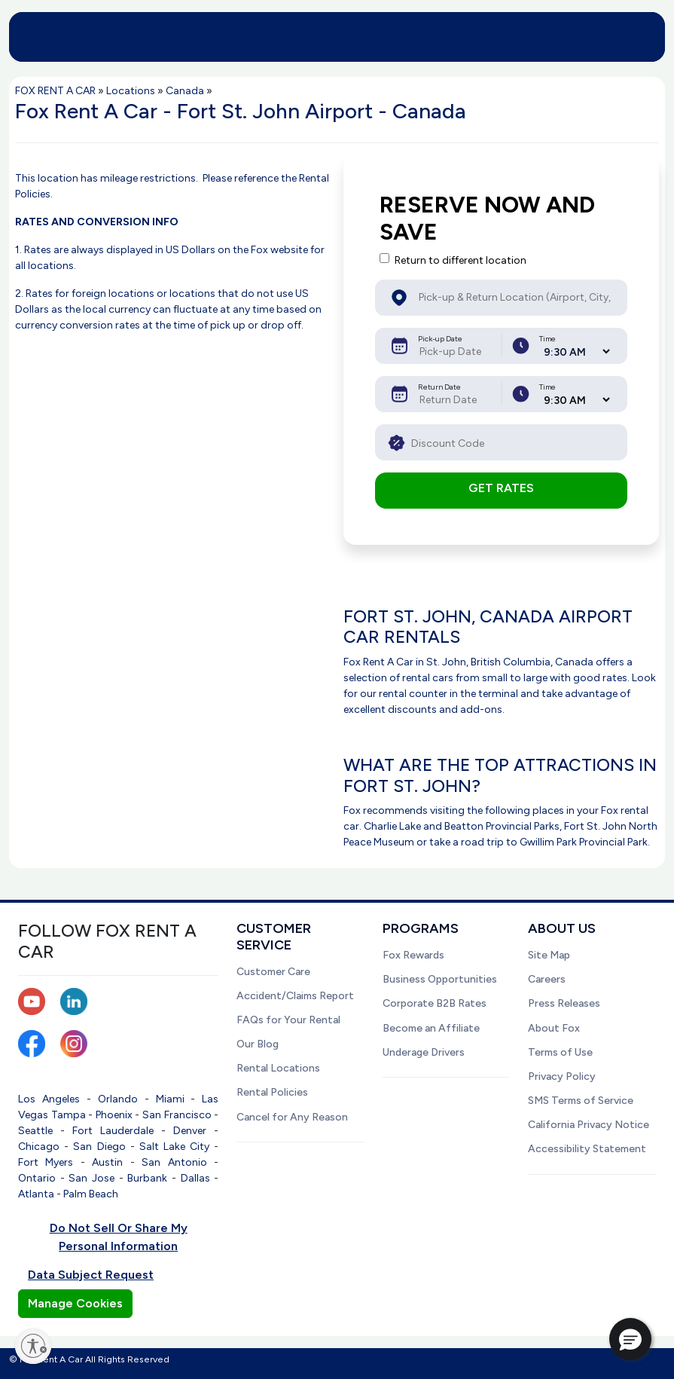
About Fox (554, 1028)
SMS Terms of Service (580, 1100)
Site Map (549, 955)
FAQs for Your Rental (288, 1020)
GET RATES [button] (501, 488)
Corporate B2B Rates (434, 1003)
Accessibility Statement (587, 1148)
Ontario (37, 1178)
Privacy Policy (562, 1076)
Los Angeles (49, 1099)
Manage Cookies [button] (75, 1303)
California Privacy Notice (588, 1124)
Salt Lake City (174, 1146)
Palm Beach (90, 1194)
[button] (630, 1339)
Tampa (68, 1114)
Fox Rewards (413, 955)
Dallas (195, 1178)
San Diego (99, 1146)
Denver (189, 1130)
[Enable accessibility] (33, 1346)
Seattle (35, 1130)
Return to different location (460, 260)
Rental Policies (272, 1092)
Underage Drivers (424, 1052)
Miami (170, 1099)
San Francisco (177, 1114)
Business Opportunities (440, 979)
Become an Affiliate (431, 1028)
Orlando (118, 1099)
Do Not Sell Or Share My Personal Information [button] (119, 1237)
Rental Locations (278, 1068)
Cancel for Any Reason (292, 1117)
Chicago (38, 1146)
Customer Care (273, 971)
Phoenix (114, 1114)
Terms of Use (560, 1052)
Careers (547, 979)
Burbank (147, 1178)
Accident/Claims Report (295, 995)
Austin (107, 1162)
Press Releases (564, 1003)
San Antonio (174, 1162)
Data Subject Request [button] (91, 1274)
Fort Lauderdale (113, 1130)
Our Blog (257, 1044)
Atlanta (36, 1194)
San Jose (91, 1178)
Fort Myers (45, 1162)
